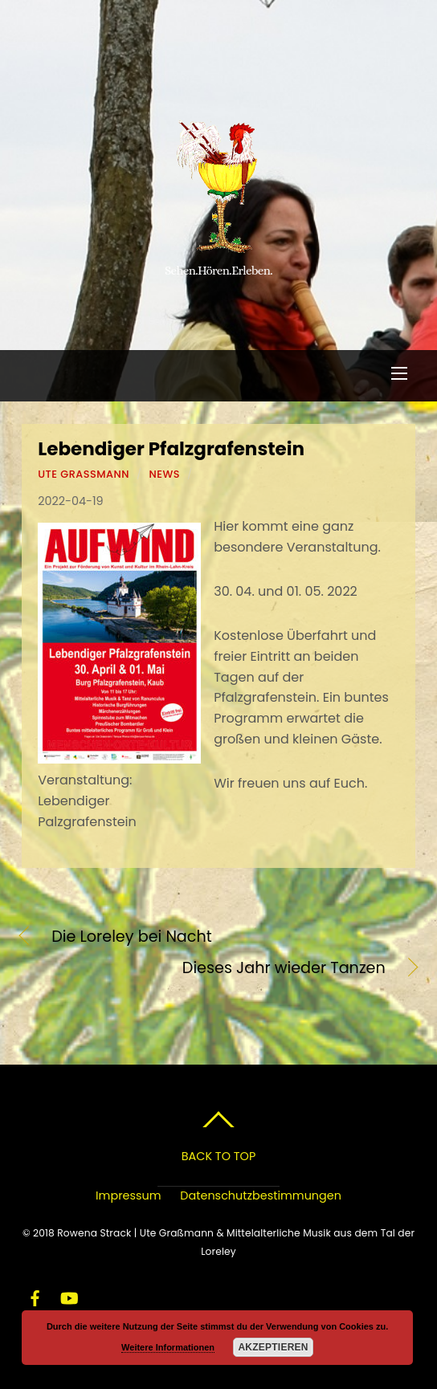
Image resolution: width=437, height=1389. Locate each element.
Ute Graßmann (83, 474)
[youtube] (68, 1296)
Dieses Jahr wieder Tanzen (204, 968)
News (164, 474)
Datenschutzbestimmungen (260, 1195)
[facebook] (35, 1296)
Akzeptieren (273, 1347)
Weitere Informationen (167, 1347)
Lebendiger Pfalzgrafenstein (171, 449)
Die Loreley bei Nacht (131, 937)
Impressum (128, 1195)
